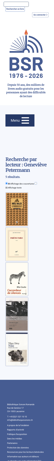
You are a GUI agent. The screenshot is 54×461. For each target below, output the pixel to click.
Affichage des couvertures (21, 184)
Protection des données (18, 447)
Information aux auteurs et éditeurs (23, 456)
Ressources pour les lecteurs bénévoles (25, 452)
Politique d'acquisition (17, 434)
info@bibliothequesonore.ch (20, 420)
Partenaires (12, 443)
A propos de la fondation (18, 425)
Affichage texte (13, 188)
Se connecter (40, 15)
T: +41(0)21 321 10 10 (17, 416)
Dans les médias (14, 438)
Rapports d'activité (15, 430)
